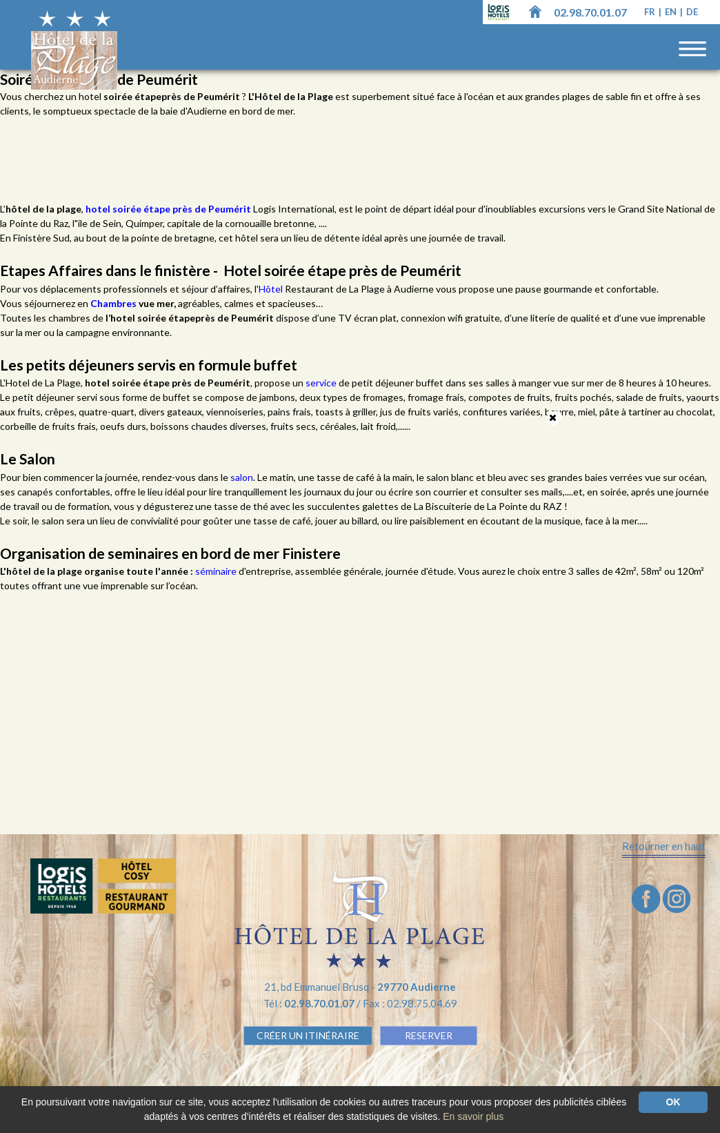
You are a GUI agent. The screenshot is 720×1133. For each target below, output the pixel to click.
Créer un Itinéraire (308, 1035)
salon (241, 477)
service (322, 382)
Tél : (310, 1003)
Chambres (114, 303)
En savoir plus (473, 1116)
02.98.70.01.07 (590, 12)
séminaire (217, 571)
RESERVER (428, 1035)
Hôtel (272, 289)
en (672, 11)
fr (650, 11)
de (692, 11)
